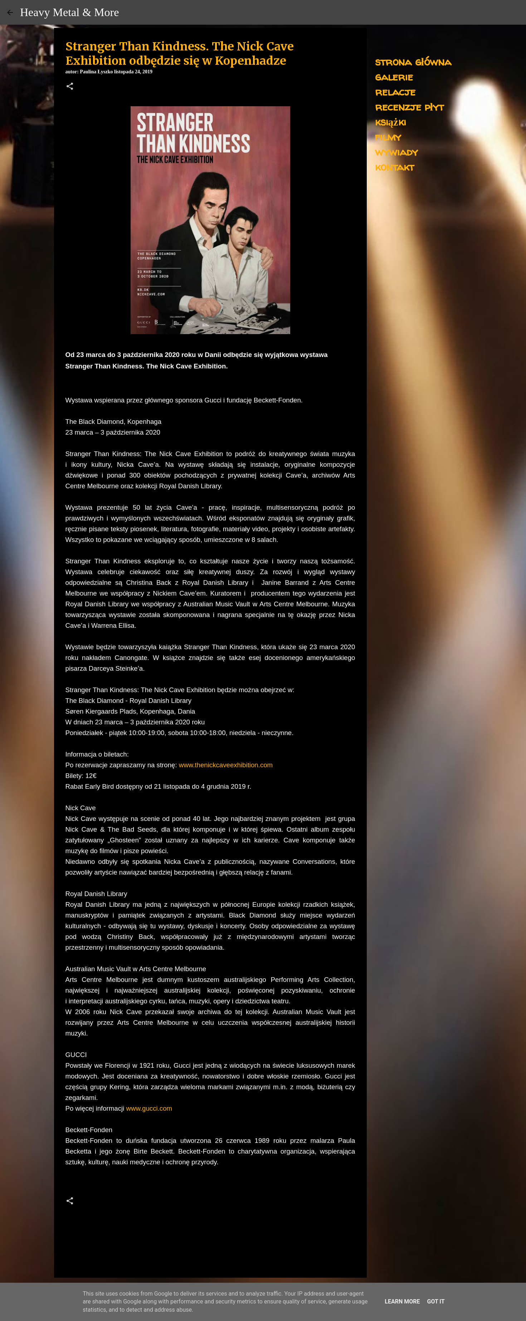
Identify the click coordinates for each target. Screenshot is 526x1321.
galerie (394, 76)
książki (390, 121)
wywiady (396, 151)
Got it (435, 1301)
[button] (69, 87)
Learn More (402, 1301)
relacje (395, 91)
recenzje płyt (409, 106)
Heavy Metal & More (69, 12)
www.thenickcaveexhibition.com (226, 765)
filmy (388, 136)
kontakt (394, 166)
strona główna (413, 61)
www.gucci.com (149, 1108)
